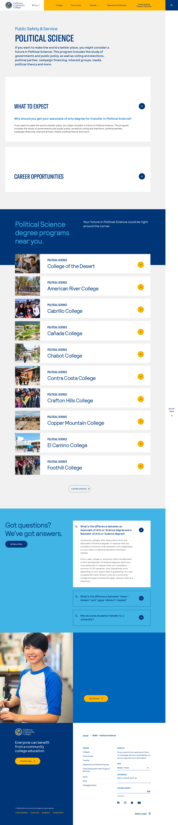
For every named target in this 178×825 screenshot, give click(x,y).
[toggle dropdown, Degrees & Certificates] (117, 5)
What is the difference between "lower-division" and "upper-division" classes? (107, 598)
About (85, 777)
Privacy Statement (22, 812)
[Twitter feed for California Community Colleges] (132, 802)
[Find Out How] (27, 761)
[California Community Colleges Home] (15, 5)
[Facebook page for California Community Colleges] (118, 802)
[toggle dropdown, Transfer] (94, 5)
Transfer (86, 760)
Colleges (59, 5)
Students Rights (58, 812)
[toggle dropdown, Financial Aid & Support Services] (145, 5)
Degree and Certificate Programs (96, 764)
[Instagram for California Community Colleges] (125, 802)
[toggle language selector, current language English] (38, 5)
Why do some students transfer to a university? (107, 617)
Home (85, 735)
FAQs (85, 781)
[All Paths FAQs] (16, 544)
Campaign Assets (90, 785)
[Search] (171, 5)
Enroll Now (173, 412)
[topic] (134, 767)
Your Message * (122, 774)
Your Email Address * (124, 788)
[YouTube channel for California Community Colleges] (139, 802)
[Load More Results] (79, 488)
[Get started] (96, 698)
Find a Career (76, 5)
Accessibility (46, 812)
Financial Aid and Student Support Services (96, 770)
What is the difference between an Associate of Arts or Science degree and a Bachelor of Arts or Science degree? (107, 530)
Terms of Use (35, 812)
